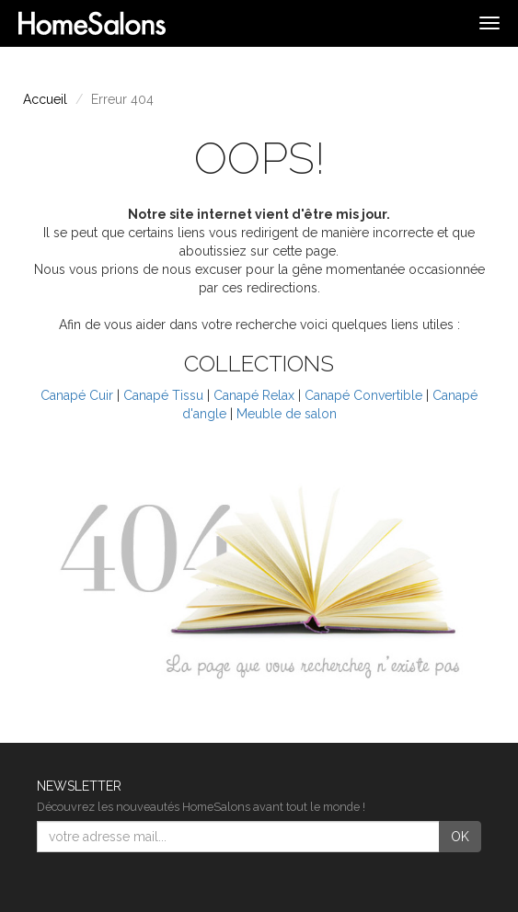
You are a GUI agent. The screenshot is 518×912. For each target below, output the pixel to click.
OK (460, 836)
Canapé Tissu (163, 395)
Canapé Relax (253, 395)
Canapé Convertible (363, 395)
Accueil (45, 99)
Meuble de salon (286, 413)
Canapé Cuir (76, 395)
